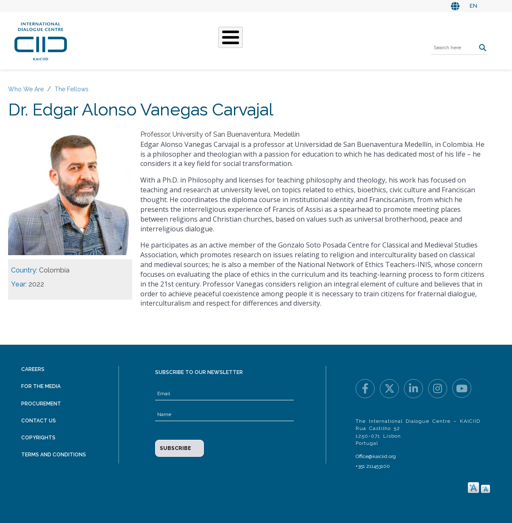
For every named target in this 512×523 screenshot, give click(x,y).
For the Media (41, 386)
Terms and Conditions (53, 455)
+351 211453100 (373, 466)
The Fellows (72, 89)
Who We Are (151, 40)
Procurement (41, 404)
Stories (246, 40)
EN (473, 6)
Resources (322, 40)
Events (281, 40)
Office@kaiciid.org (376, 456)
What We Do (202, 40)
